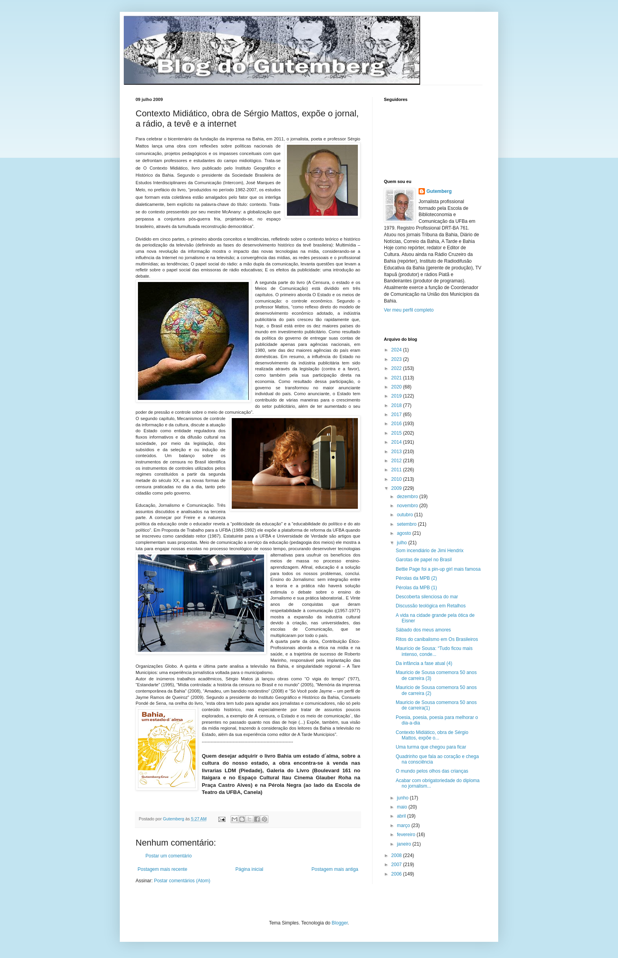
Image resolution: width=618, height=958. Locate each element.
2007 (397, 864)
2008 (397, 855)
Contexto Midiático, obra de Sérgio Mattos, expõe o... (432, 735)
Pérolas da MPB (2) (416, 578)
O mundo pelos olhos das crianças (432, 771)
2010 (397, 479)
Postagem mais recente (162, 869)
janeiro (404, 844)
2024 (397, 350)
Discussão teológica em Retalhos (430, 606)
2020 (397, 387)
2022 (397, 368)
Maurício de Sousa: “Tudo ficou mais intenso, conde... (434, 651)
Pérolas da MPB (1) (416, 587)
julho (402, 542)
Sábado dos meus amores (423, 630)
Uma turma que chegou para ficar (431, 747)
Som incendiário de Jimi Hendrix (430, 550)
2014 (397, 442)
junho (403, 798)
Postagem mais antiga (334, 869)
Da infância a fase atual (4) (424, 663)
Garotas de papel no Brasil (424, 559)
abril (402, 816)
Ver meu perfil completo (409, 310)
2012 (397, 460)
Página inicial (249, 869)
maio (402, 807)
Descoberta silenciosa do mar (427, 596)
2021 (397, 378)
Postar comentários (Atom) (182, 880)
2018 (397, 405)
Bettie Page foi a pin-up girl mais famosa (438, 569)
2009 (397, 488)
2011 (397, 469)
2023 (397, 359)
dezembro (408, 496)
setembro (407, 524)
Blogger (340, 923)
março (404, 825)
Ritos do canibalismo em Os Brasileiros (437, 639)
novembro (408, 505)
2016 (397, 423)
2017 (397, 414)
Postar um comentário (168, 856)
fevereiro (407, 834)
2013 (397, 451)
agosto (404, 533)
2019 (397, 396)
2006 (397, 874)
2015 (397, 433)
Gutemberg (439, 191)
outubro (405, 514)
